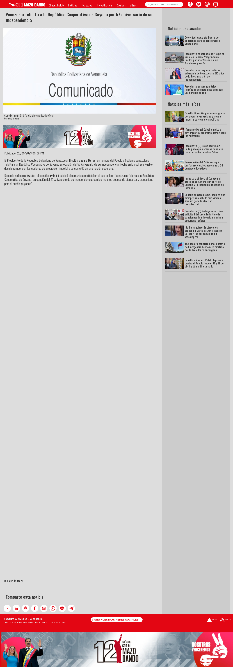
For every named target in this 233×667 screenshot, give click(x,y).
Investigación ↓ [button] (105, 6)
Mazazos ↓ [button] (88, 6)
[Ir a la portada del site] (212, 620)
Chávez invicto (57, 6)
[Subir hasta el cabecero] (225, 620)
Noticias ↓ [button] (73, 6)
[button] (7, 608)
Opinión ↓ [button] (121, 6)
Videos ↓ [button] (134, 6)
